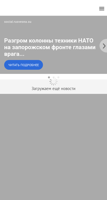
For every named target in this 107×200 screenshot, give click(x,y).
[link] (53, 45)
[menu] (101, 9)
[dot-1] (49, 77)
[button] (53, 45)
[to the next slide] (103, 45)
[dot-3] (58, 77)
